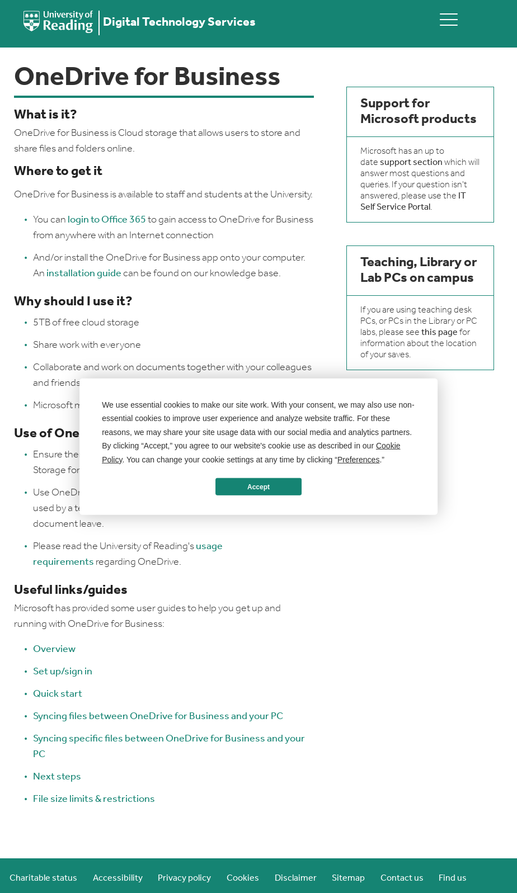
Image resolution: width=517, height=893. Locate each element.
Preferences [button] (358, 459)
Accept (258, 486)
